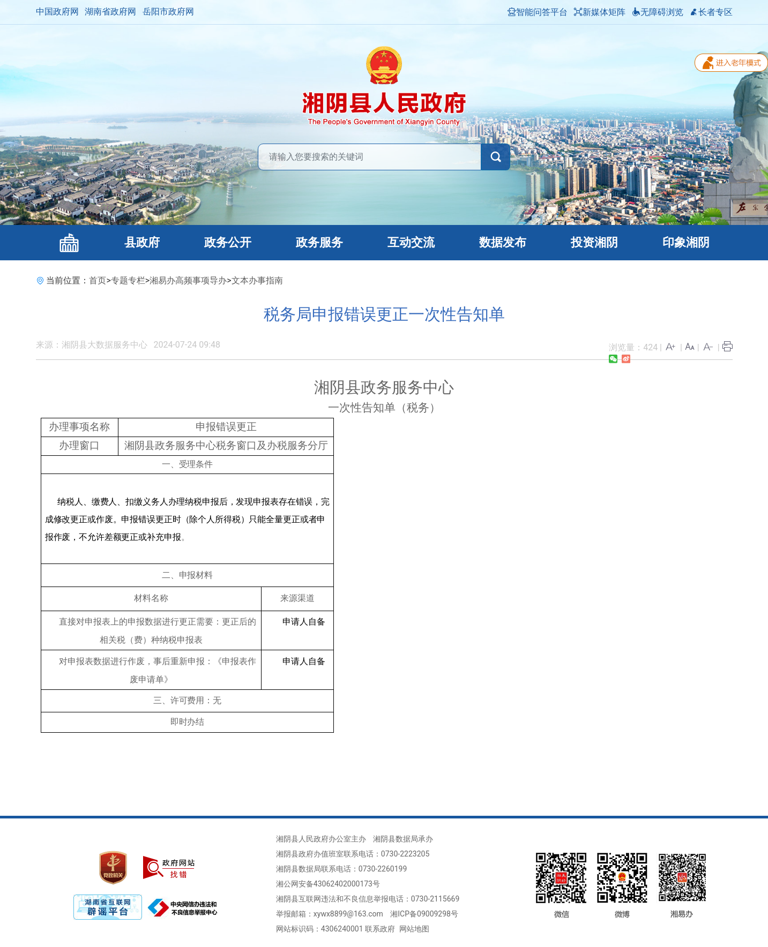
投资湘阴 (594, 242)
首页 (97, 280)
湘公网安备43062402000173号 (328, 884)
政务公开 (227, 242)
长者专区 (711, 12)
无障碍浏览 (657, 12)
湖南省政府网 (110, 11)
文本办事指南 (257, 280)
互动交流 (411, 242)
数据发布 (502, 242)
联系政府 (380, 929)
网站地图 (414, 929)
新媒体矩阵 (599, 12)
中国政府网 (57, 11)
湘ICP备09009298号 (424, 914)
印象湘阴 (686, 242)
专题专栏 (128, 280)
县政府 (142, 242)
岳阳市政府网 (168, 11)
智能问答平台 (538, 12)
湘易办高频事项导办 (188, 280)
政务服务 (319, 242)
